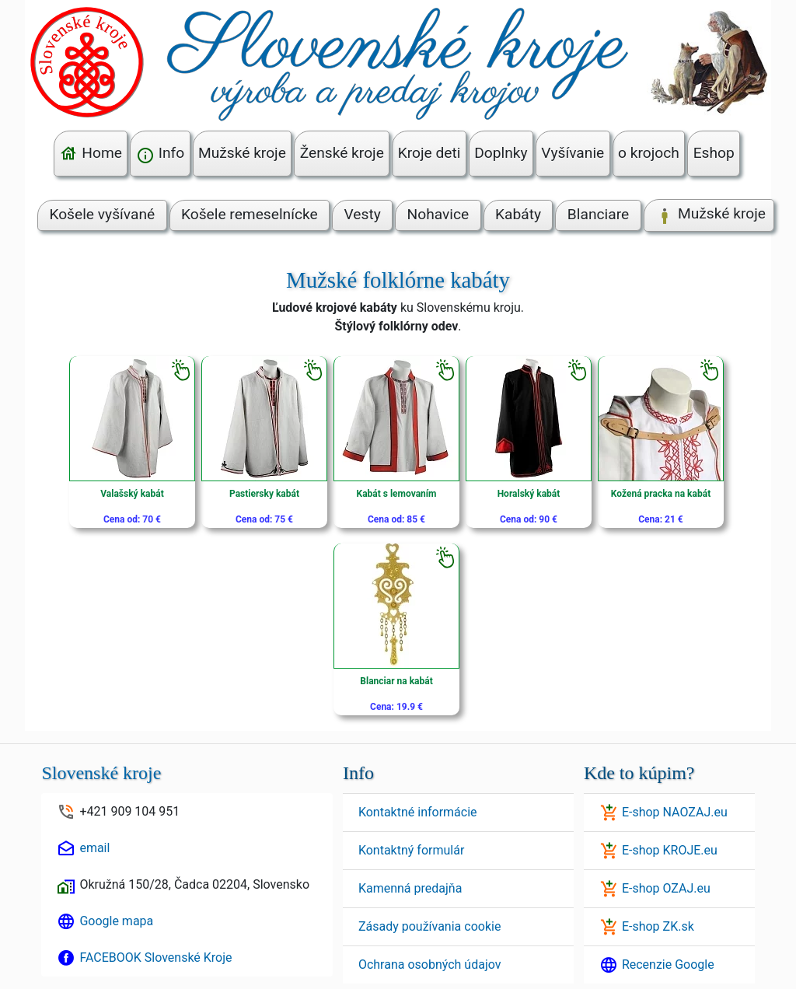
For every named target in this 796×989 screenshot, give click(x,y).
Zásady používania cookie (429, 926)
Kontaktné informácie (417, 812)
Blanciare (598, 214)
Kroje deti (429, 153)
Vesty (362, 214)
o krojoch (648, 153)
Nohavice (438, 214)
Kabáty (518, 214)
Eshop (714, 153)
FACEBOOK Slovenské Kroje (155, 957)
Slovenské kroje (101, 773)
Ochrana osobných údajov (429, 964)
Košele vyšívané (102, 214)
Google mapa (116, 921)
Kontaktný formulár (411, 850)
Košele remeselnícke (249, 214)
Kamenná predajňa (410, 888)
